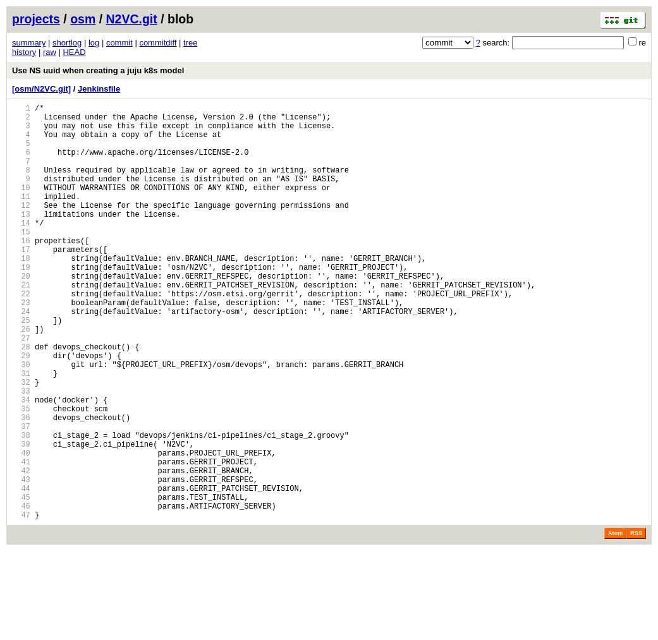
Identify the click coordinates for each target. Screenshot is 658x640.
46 (21, 593)
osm (82, 19)
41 (21, 539)
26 (21, 378)
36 (21, 485)
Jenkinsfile (99, 89)
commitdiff (157, 42)
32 (21, 442)
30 (21, 421)
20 (21, 313)
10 (21, 206)
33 (21, 453)
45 (21, 582)
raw (49, 52)
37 (21, 496)
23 (21, 346)
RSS (636, 622)
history (24, 52)
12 (21, 227)
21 (21, 324)
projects (36, 19)
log (93, 42)
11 (21, 217)
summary (29, 42)
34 (21, 464)
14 (21, 249)
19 (21, 303)
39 (21, 517)
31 (21, 431)
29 (21, 410)
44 (21, 571)
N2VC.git (131, 19)
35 (21, 474)
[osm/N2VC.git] (41, 89)
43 (21, 560)
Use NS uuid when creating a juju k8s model (98, 70)
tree (190, 42)
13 (21, 238)
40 (21, 528)
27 (21, 388)
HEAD (74, 52)
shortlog (67, 42)
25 (21, 367)
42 (21, 550)
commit (119, 42)
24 (21, 356)
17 (21, 281)
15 (21, 260)
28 (21, 399)
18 (21, 292)
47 (21, 603)
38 (21, 507)
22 (21, 335)
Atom (615, 622)
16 (21, 270)
